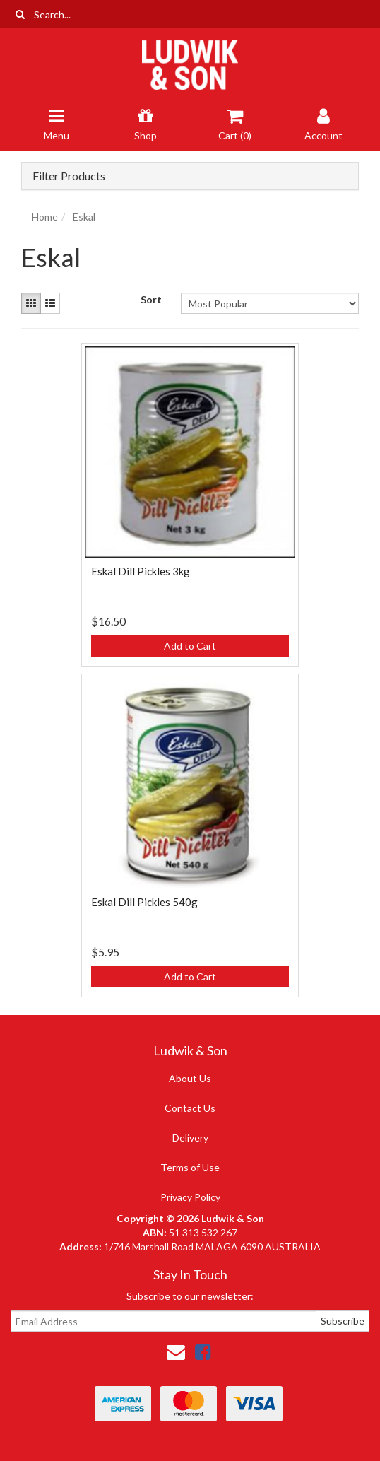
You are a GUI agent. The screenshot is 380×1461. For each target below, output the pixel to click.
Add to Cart (190, 646)
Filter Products (68, 176)
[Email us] (176, 1351)
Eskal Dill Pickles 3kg (140, 571)
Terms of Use (190, 1167)
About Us (190, 1078)
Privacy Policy (190, 1197)
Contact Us (190, 1108)
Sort (151, 299)
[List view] (50, 303)
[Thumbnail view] (31, 303)
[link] (202, 1351)
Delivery (190, 1138)
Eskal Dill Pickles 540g (144, 902)
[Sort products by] (270, 303)
